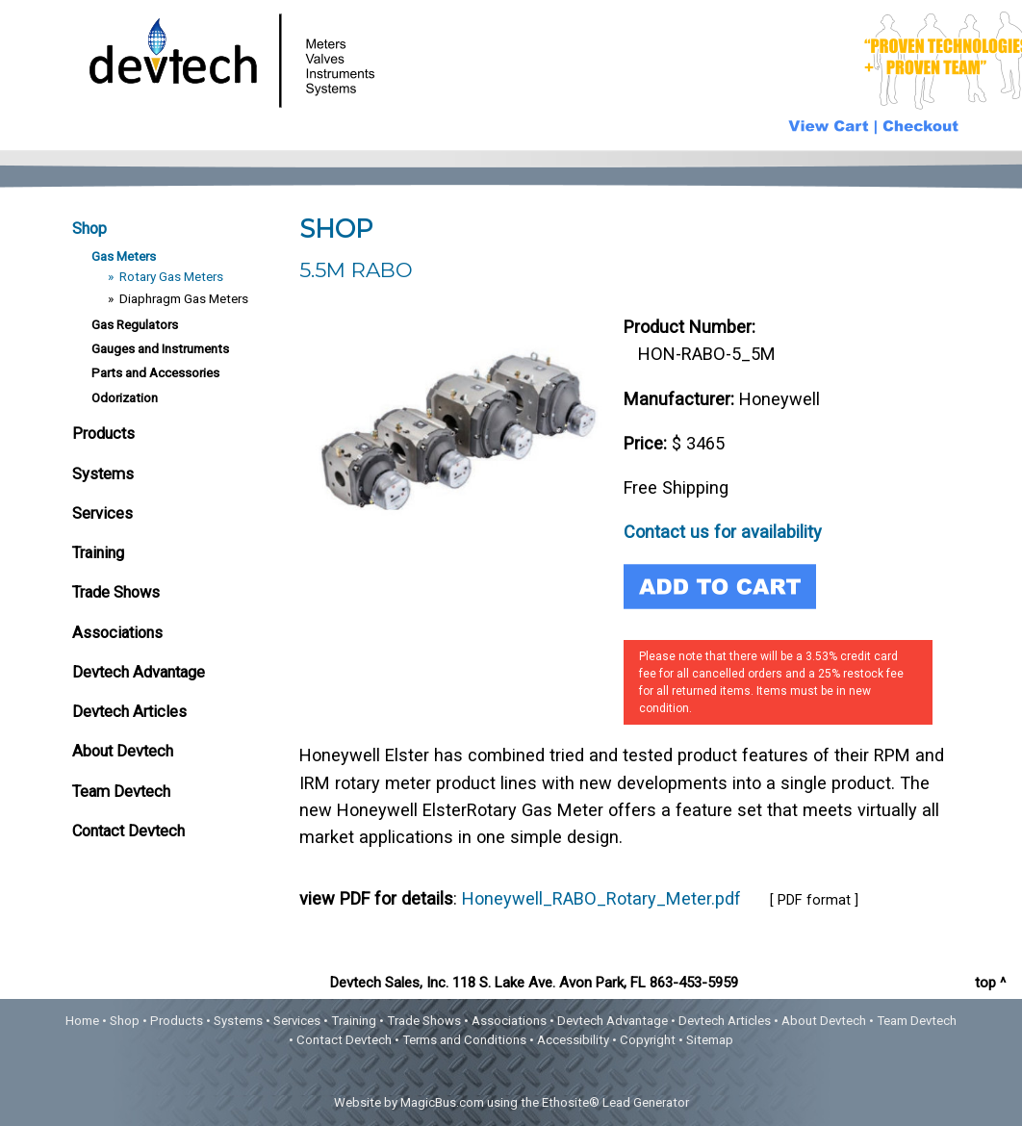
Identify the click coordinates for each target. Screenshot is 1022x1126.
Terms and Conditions (464, 1040)
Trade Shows (116, 592)
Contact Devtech (128, 831)
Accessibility (573, 1040)
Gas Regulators (134, 324)
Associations (117, 633)
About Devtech (122, 751)
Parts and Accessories (155, 372)
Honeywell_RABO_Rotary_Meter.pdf (601, 898)
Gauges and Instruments (160, 348)
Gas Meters (123, 256)
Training (98, 553)
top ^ (990, 982)
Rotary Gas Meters (171, 276)
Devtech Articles (129, 712)
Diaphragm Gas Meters (183, 298)
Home (82, 1020)
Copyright (648, 1040)
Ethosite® (571, 1102)
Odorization (124, 397)
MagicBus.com (442, 1102)
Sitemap (709, 1040)
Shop (89, 228)
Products (103, 433)
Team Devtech (121, 791)
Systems (103, 474)
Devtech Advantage (138, 672)
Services (102, 513)
